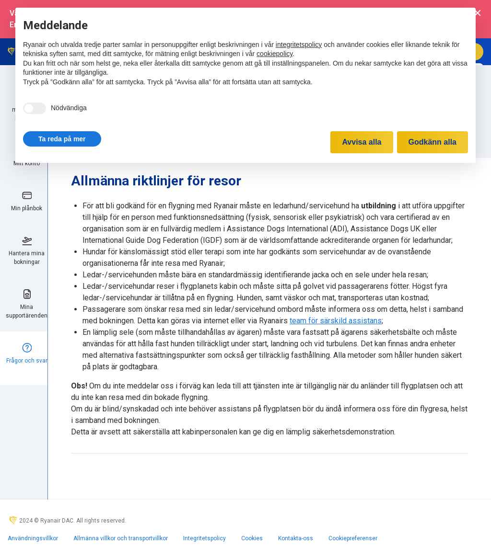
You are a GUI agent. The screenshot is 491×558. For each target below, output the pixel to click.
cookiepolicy (274, 53)
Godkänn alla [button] (432, 142)
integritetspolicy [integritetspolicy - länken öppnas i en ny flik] (299, 44)
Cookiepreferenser (352, 538)
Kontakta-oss (295, 538)
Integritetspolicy (204, 538)
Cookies (252, 538)
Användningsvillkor (33, 538)
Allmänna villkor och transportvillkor (120, 538)
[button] (62, 139)
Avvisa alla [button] (361, 142)
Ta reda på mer (62, 139)
